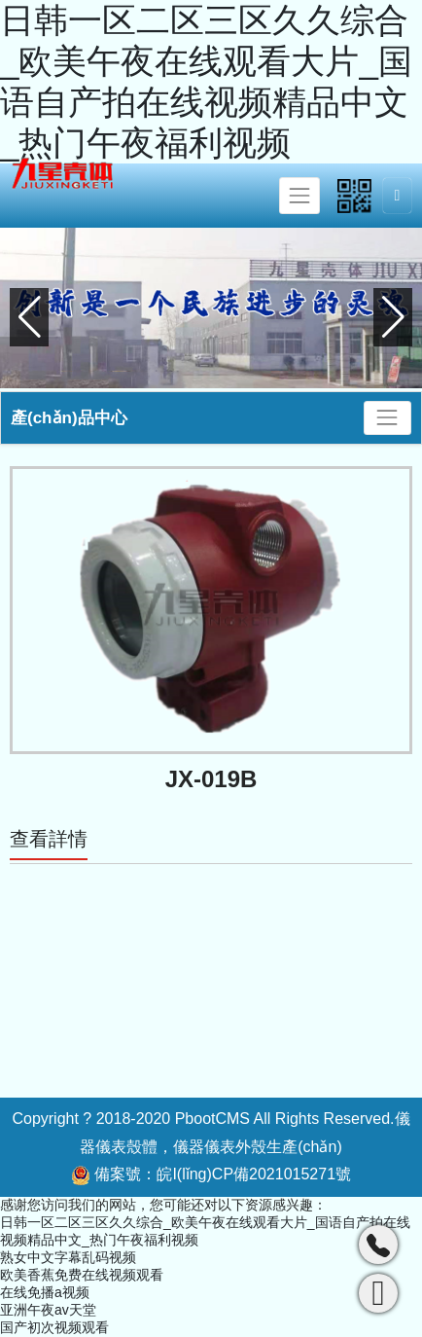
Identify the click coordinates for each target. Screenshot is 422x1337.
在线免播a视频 (44, 1292)
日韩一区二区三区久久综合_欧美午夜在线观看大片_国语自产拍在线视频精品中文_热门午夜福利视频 (206, 81)
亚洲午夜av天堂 (48, 1310)
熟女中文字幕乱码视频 (68, 1257)
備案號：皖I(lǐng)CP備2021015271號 (211, 1175)
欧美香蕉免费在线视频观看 (81, 1275)
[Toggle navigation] (299, 195)
